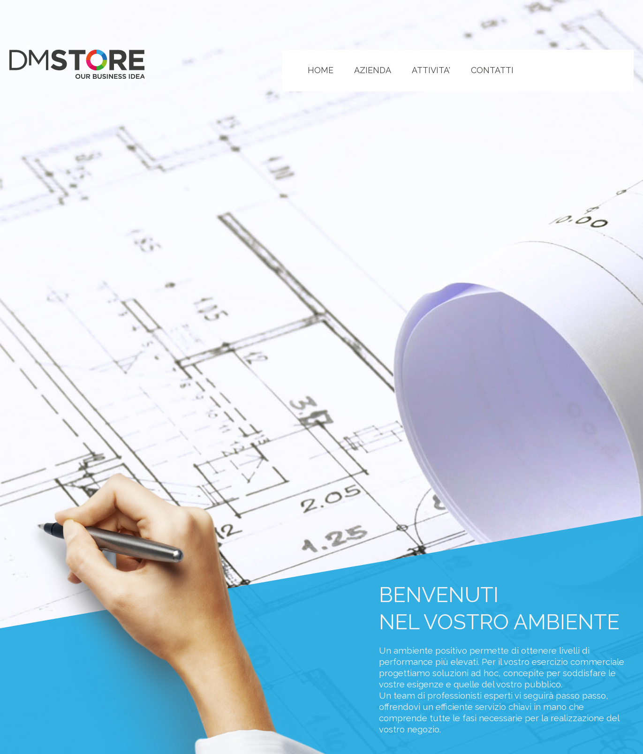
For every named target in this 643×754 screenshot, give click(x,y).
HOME (320, 70)
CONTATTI (492, 70)
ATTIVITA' (431, 70)
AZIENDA (372, 70)
